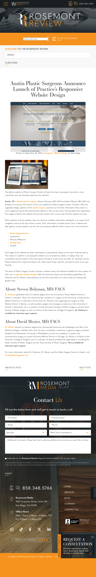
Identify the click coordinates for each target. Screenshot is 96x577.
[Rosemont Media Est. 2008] (48, 386)
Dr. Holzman (10, 295)
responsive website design (25, 275)
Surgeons (49, 153)
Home (67, 487)
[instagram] (13, 531)
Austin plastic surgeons (27, 202)
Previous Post (13, 368)
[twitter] (40, 531)
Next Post (85, 368)
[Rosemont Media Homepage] (20, 4)
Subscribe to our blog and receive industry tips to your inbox (41, 458)
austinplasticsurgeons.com (16, 355)
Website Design (61, 153)
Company (69, 504)
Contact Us (71, 510)
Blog (67, 498)
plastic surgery (39, 208)
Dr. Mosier (9, 327)
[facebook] (31, 531)
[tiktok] (22, 531)
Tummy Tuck (15, 243)
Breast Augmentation (19, 233)
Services (69, 493)
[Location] (31, 502)
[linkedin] (50, 531)
